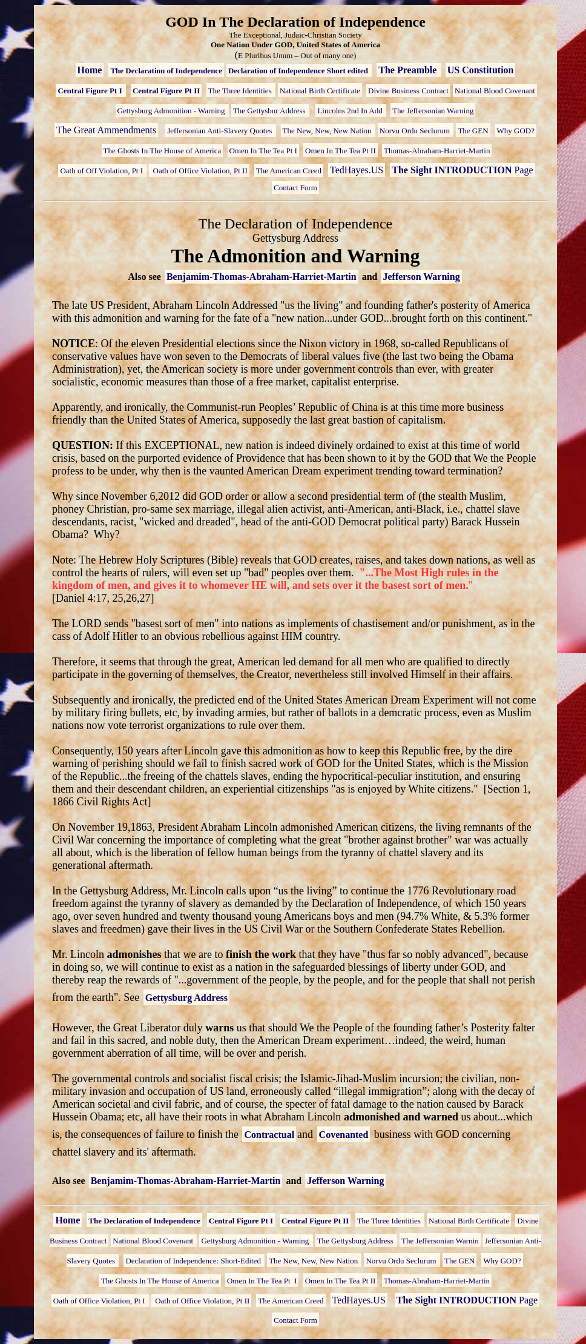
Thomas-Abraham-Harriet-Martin (437, 150)
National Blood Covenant (495, 90)
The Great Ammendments (106, 130)
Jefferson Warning (421, 276)
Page (462, 170)
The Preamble (408, 70)
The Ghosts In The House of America (163, 150)
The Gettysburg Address (356, 1240)
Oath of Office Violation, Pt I (100, 1300)
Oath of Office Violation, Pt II (199, 170)
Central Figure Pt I (91, 90)
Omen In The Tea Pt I (263, 150)
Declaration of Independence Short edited (299, 70)
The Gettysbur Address (270, 110)
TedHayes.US (356, 170)
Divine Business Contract (408, 90)
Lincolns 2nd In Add (350, 110)
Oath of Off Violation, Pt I (102, 170)
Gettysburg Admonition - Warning (172, 110)
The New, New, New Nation (328, 130)
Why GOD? (516, 130)
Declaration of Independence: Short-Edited (194, 1260)
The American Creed (288, 170)
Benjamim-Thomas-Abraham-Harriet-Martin (261, 276)
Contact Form (295, 187)
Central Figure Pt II (166, 90)
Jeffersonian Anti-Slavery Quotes (220, 130)
